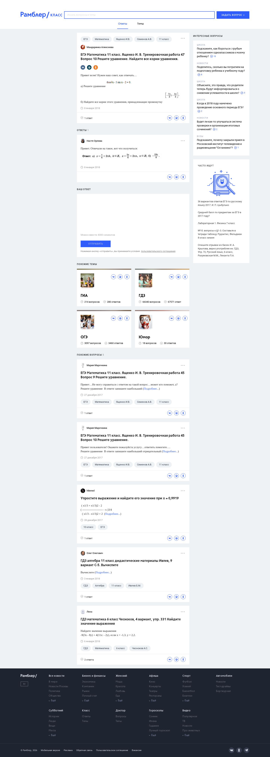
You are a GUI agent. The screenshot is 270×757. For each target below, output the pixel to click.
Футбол (187, 682)
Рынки (85, 691)
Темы (85, 721)
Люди (52, 721)
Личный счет (89, 696)
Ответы (86, 716)
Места (52, 730)
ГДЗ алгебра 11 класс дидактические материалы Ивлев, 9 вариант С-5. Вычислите (126, 563)
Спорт (186, 676)
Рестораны (155, 696)
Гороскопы (156, 710)
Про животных (191, 730)
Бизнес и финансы (94, 676)
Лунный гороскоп (159, 730)
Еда (118, 696)
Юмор (144, 337)
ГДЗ (142, 296)
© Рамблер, (26, 750)
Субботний (56, 710)
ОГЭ (84, 337)
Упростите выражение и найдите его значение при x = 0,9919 (130, 498)
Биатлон (187, 696)
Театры (153, 691)
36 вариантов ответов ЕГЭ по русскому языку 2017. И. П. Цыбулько (220, 203)
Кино (152, 682)
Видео (186, 710)
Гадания (154, 726)
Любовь (120, 691)
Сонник (153, 716)
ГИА (84, 296)
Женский (121, 676)
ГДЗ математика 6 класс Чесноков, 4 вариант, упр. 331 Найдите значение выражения (131, 621)
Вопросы (121, 716)
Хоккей (186, 686)
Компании (88, 686)
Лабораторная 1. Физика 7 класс (216, 223)
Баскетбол (188, 691)
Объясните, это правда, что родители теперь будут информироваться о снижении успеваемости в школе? (220, 89)
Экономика (88, 682)
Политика (54, 691)
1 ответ (86, 118)
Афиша (153, 676)
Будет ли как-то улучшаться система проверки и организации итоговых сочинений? (219, 125)
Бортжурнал (223, 691)
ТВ (183, 721)
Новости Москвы (58, 686)
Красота (120, 686)
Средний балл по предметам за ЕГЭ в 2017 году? (219, 214)
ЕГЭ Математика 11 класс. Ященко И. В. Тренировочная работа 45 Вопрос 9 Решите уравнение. (132, 375)
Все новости (56, 676)
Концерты (155, 686)
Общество (55, 696)
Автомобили (224, 676)
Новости (221, 682)
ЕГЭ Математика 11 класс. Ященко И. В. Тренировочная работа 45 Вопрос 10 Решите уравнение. (132, 438)
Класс (86, 710)
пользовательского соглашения (158, 251)
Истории (54, 716)
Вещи (52, 726)
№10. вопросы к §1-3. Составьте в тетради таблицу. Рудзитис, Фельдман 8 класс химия (220, 234)
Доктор (121, 710)
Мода (119, 682)
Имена (153, 721)
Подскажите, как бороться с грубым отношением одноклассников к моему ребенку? (221, 52)
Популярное (189, 716)
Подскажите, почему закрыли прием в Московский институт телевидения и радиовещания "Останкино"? (220, 144)
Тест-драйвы (223, 686)
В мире (53, 682)
